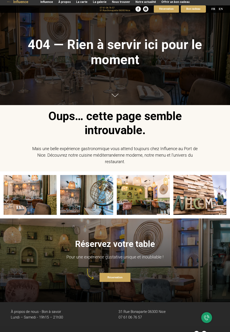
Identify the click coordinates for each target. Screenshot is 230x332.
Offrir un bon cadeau (175, 2)
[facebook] (138, 9)
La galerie (100, 2)
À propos (64, 2)
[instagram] (145, 9)
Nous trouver (121, 2)
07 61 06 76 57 (130, 317)
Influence (46, 2)
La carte (82, 2)
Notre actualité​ (145, 2)
